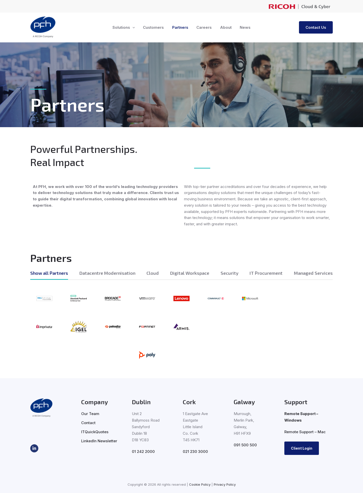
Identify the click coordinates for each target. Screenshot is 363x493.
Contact (88, 422)
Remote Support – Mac (305, 431)
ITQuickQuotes (94, 431)
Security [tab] (229, 273)
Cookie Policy (199, 484)
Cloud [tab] (152, 273)
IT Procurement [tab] (266, 273)
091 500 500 (245, 445)
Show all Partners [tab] (49, 273)
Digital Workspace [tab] (189, 273)
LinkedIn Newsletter (99, 441)
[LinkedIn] (34, 448)
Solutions (125, 27)
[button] (134, 27)
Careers (203, 27)
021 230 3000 (195, 451)
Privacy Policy (225, 484)
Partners (180, 27)
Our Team (90, 413)
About (225, 27)
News (243, 27)
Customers (154, 27)
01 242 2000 (143, 451)
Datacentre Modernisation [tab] (107, 273)
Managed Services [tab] (313, 273)
